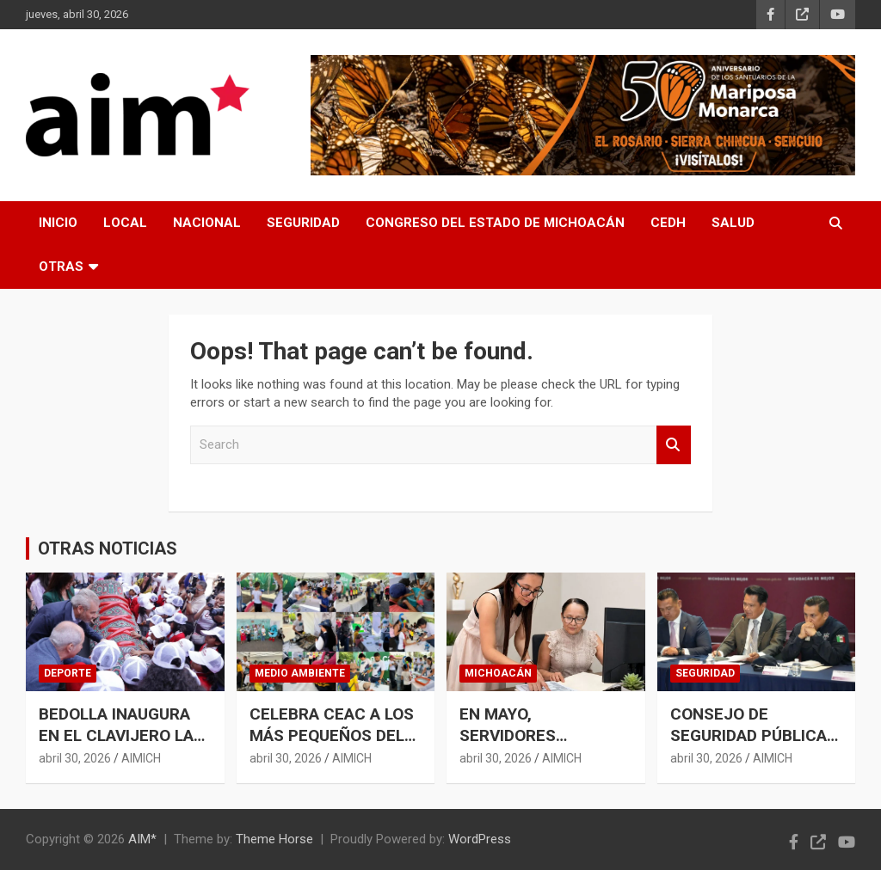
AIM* (142, 839)
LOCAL (125, 222)
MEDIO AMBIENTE (300, 673)
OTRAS (61, 266)
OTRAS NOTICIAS (107, 548)
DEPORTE (67, 673)
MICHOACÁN (498, 673)
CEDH (668, 222)
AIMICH (141, 758)
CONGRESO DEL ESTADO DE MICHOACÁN (495, 222)
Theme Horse (274, 839)
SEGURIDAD (303, 222)
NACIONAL (207, 222)
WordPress (479, 839)
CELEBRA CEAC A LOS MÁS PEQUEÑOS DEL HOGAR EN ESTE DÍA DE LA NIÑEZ (332, 745)
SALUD (733, 222)
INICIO (58, 222)
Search (673, 445)
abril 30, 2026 (75, 758)
